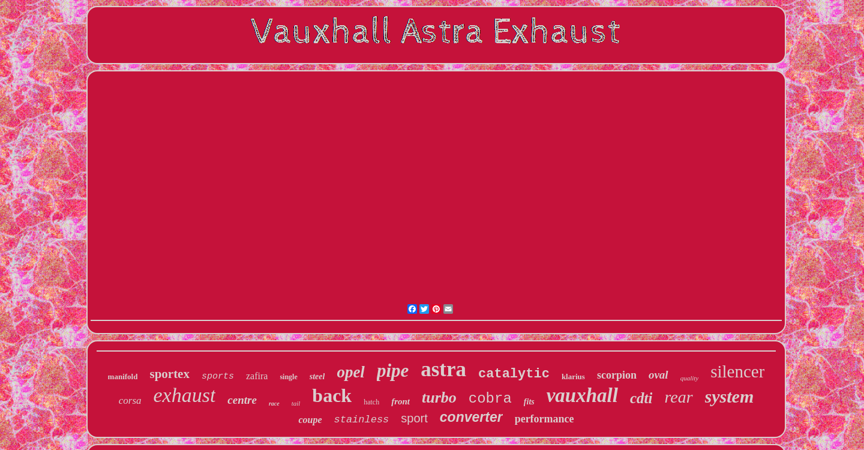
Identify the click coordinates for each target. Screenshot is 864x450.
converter (471, 417)
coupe (310, 420)
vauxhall (582, 395)
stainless (361, 419)
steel (317, 376)
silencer (737, 371)
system (729, 396)
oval (658, 374)
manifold (123, 376)
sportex (169, 374)
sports (218, 376)
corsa (130, 400)
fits (529, 401)
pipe (393, 370)
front (400, 401)
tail (296, 403)
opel (351, 372)
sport (414, 418)
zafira (257, 376)
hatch (371, 402)
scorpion (617, 375)
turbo (439, 397)
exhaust (185, 395)
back (332, 395)
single (288, 377)
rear (678, 397)
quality (689, 378)
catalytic (514, 374)
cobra (490, 399)
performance (544, 419)
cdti (641, 398)
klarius (573, 376)
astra (443, 369)
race (274, 403)
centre (242, 400)
